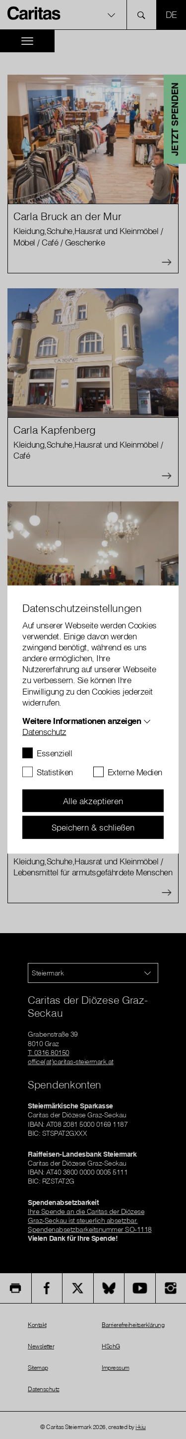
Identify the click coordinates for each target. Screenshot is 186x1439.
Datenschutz (44, 731)
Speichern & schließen (93, 827)
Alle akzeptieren (93, 800)
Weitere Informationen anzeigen (81, 720)
